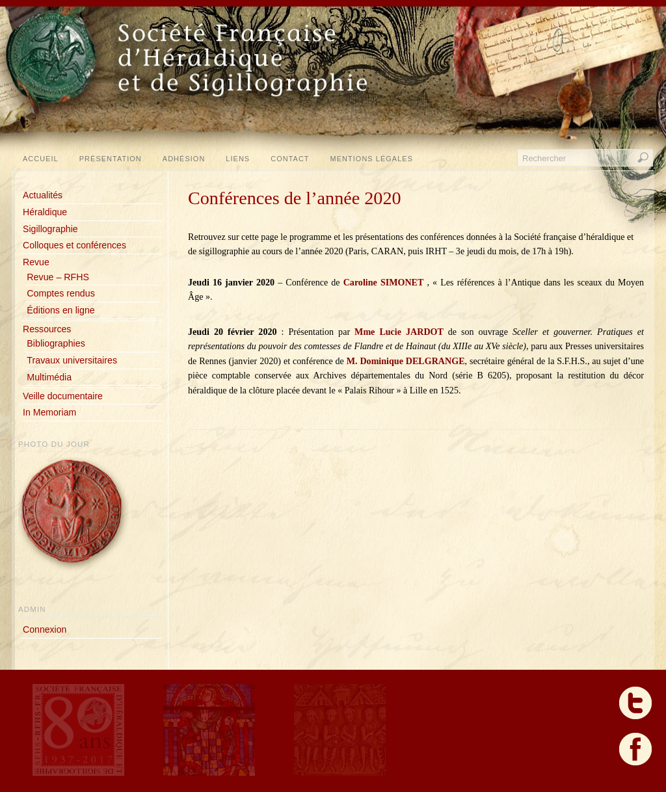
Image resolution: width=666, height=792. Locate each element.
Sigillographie (50, 229)
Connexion (44, 629)
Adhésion (184, 159)
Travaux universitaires (72, 360)
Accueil (41, 159)
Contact (290, 159)
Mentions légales (371, 159)
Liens (238, 159)
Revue (36, 262)
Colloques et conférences (74, 245)
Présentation (110, 159)
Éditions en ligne (60, 310)
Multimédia (49, 377)
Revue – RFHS (58, 277)
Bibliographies (56, 343)
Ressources (47, 329)
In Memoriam (49, 412)
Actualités (42, 195)
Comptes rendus (60, 293)
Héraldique (45, 212)
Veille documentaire (63, 396)
